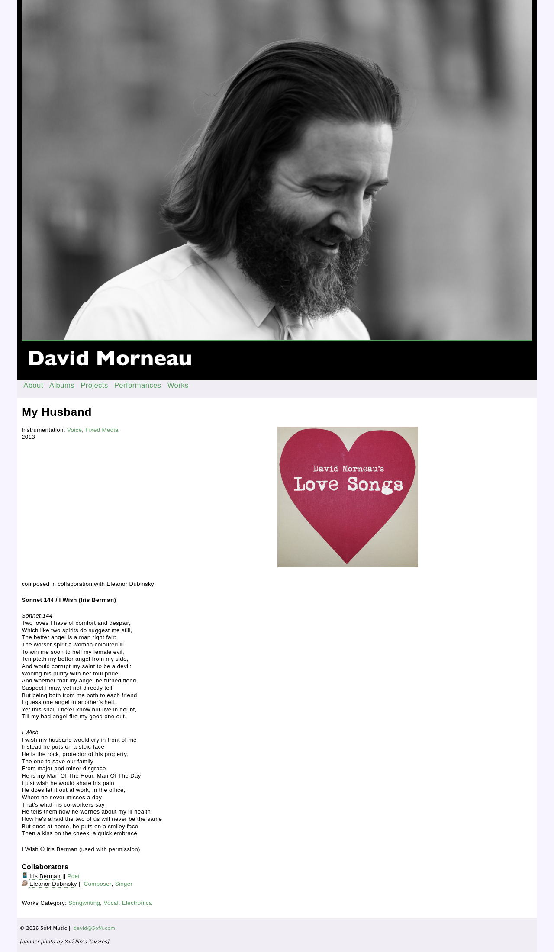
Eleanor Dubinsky (53, 884)
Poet (74, 876)
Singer (124, 884)
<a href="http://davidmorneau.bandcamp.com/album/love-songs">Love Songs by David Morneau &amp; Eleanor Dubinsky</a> (146, 450)
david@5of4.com (94, 928)
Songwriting (84, 903)
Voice (74, 430)
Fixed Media (101, 430)
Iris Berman (45, 876)
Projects (94, 385)
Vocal (110, 903)
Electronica (137, 903)
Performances (137, 385)
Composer (98, 884)
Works (178, 385)
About (33, 385)
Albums (61, 385)
